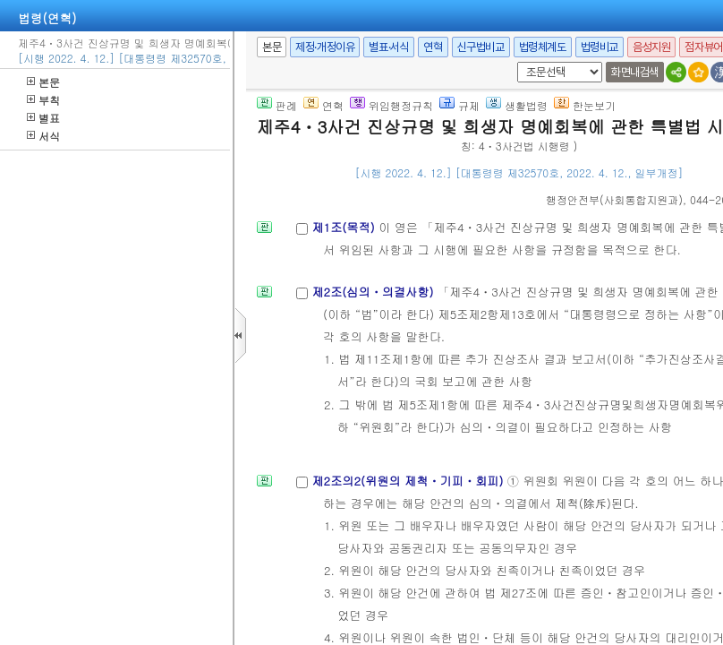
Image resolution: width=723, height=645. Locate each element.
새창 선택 (514, 62)
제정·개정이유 (324, 47)
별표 (43, 117)
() (614, 199)
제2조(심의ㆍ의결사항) (374, 291)
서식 (43, 135)
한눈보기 (585, 105)
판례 (277, 105)
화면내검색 (635, 72)
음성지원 (651, 47)
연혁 (432, 47)
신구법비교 (481, 47)
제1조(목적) (345, 227)
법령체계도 (542, 47)
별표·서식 (389, 47)
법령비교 (599, 47)
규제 (459, 105)
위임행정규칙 (391, 105)
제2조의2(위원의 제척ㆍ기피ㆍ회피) (408, 480)
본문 (43, 82)
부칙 (43, 100)
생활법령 (517, 105)
